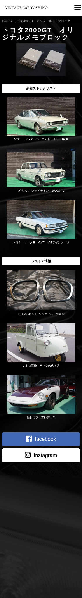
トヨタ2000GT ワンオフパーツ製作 (41, 314)
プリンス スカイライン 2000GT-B (41, 190)
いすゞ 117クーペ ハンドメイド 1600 (41, 139)
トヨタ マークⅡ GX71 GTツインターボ (41, 242)
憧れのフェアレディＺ (41, 417)
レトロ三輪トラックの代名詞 (41, 365)
